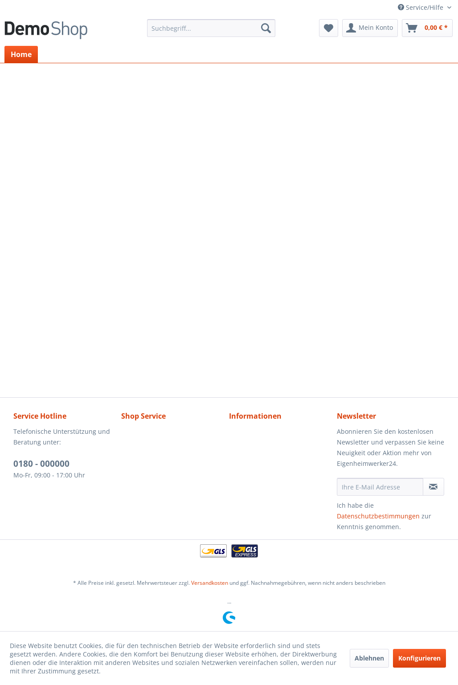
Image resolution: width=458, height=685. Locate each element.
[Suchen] (266, 28)
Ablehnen (369, 658)
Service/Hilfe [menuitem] (421, 7)
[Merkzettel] (328, 28)
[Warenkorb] (427, 28)
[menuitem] (211, 28)
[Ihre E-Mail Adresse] (380, 487)
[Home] (21, 54)
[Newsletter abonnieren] (433, 487)
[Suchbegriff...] (211, 28)
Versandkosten (209, 583)
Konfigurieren (419, 658)
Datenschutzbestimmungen (378, 516)
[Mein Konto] (370, 28)
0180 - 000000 (41, 463)
